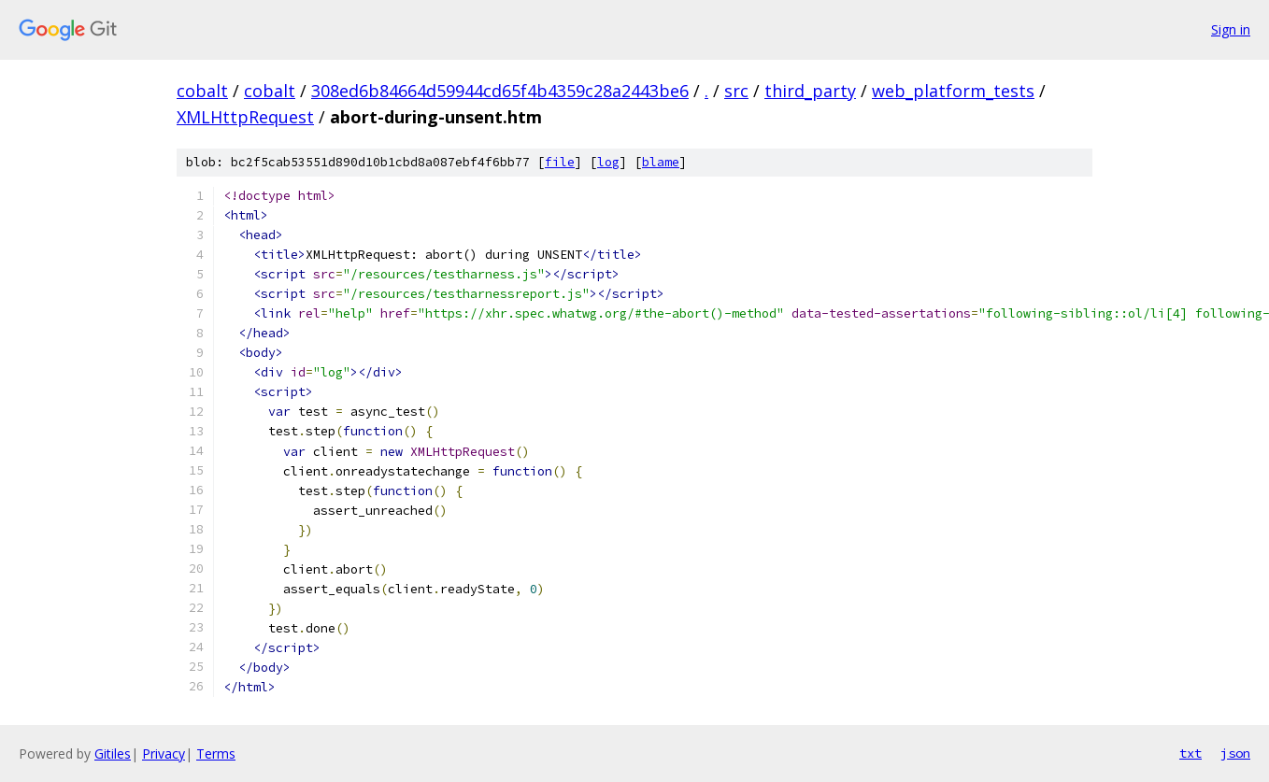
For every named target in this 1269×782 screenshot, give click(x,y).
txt (1190, 753)
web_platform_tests (953, 90)
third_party (810, 90)
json (1235, 753)
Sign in (1230, 29)
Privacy (163, 753)
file (560, 162)
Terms (215, 753)
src (736, 90)
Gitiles (112, 753)
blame (660, 162)
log (608, 162)
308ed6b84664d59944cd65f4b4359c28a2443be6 (500, 90)
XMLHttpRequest (245, 117)
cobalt (202, 90)
